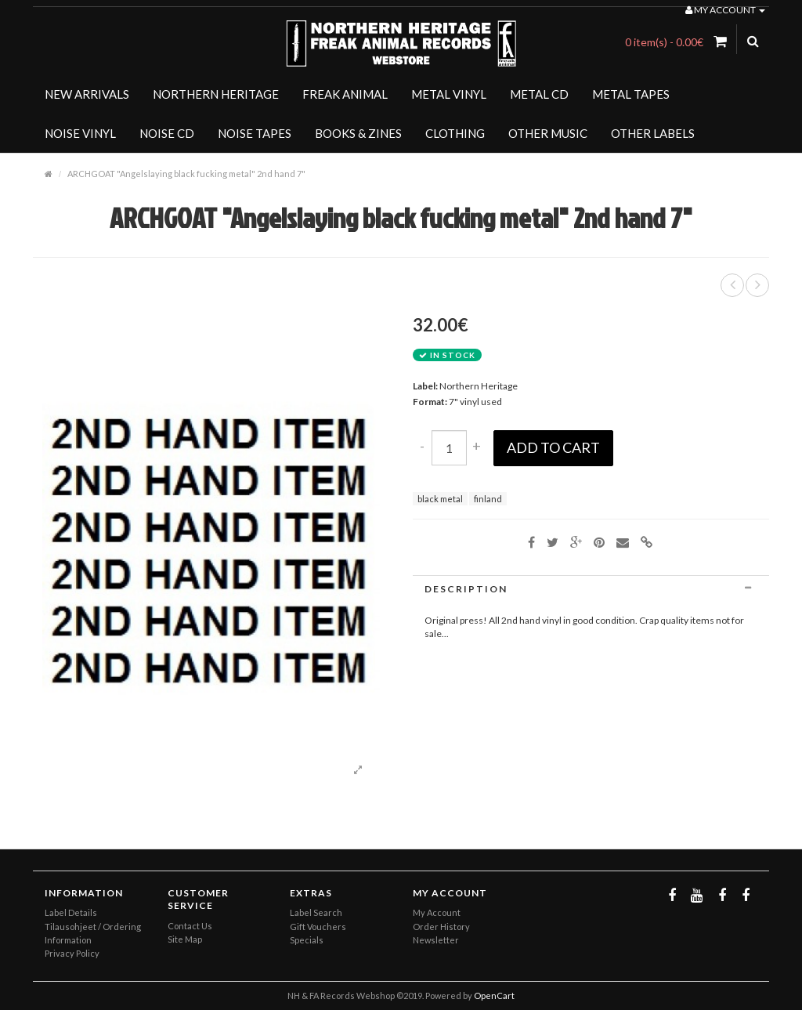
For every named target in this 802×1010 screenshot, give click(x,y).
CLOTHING (455, 133)
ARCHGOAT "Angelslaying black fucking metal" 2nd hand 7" (186, 173)
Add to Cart (553, 447)
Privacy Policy (72, 953)
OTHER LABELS (653, 133)
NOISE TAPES (254, 133)
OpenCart (494, 995)
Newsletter (436, 940)
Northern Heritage (478, 386)
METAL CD (539, 94)
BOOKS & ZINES (358, 133)
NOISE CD (166, 133)
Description (590, 589)
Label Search (316, 912)
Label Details (71, 912)
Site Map (185, 939)
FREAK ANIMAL (345, 94)
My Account (437, 912)
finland (488, 499)
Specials (306, 940)
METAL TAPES (631, 94)
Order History (441, 926)
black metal (440, 499)
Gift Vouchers (318, 926)
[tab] (591, 589)
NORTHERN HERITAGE (216, 94)
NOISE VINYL (80, 133)
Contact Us (190, 926)
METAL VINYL (448, 94)
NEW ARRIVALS (87, 94)
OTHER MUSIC (547, 133)
